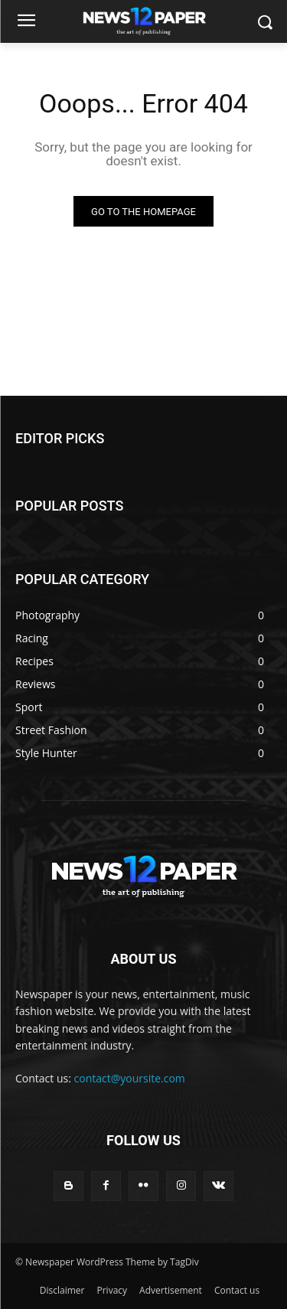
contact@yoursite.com (129, 1078)
